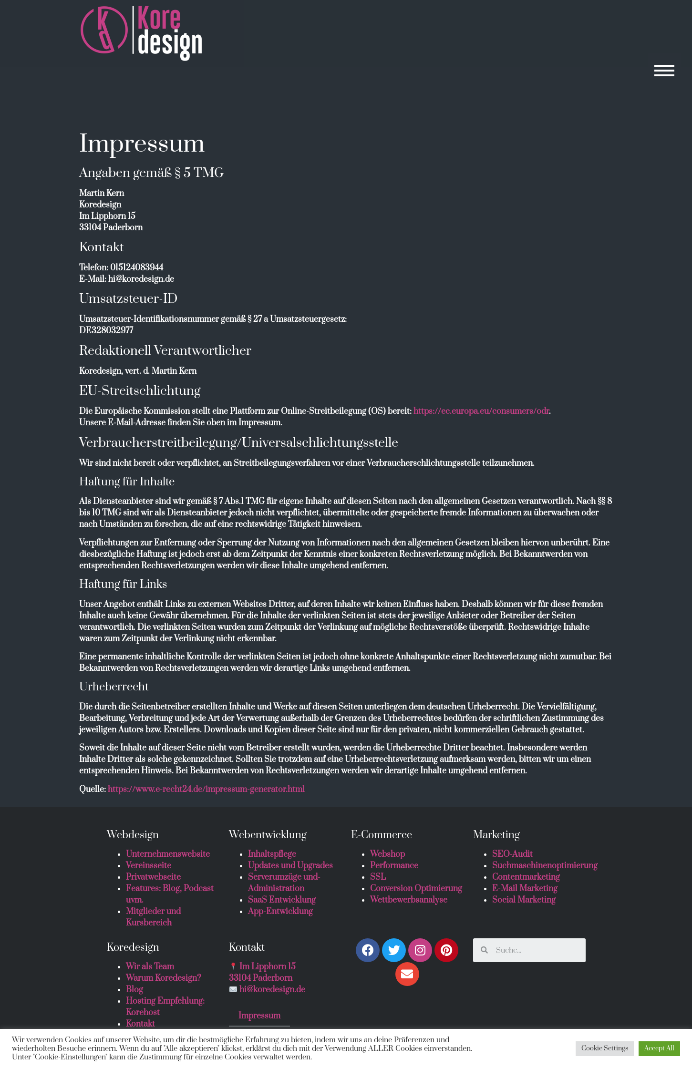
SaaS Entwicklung (282, 900)
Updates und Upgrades (290, 866)
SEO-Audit (512, 854)
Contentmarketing (526, 877)
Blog (134, 990)
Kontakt (140, 1024)
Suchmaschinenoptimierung (545, 866)
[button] (664, 70)
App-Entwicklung (280, 911)
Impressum (259, 1016)
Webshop (387, 854)
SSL (378, 877)
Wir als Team (150, 967)
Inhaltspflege (272, 854)
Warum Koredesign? (163, 978)
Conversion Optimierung (416, 888)
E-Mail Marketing (525, 888)
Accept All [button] (659, 1048)
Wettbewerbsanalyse (408, 900)
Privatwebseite (153, 877)
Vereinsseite (148, 866)
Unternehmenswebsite (168, 854)
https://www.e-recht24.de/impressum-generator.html (206, 789)
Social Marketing (524, 900)
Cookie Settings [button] (604, 1048)
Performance (394, 866)
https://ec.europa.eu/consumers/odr (481, 411)
